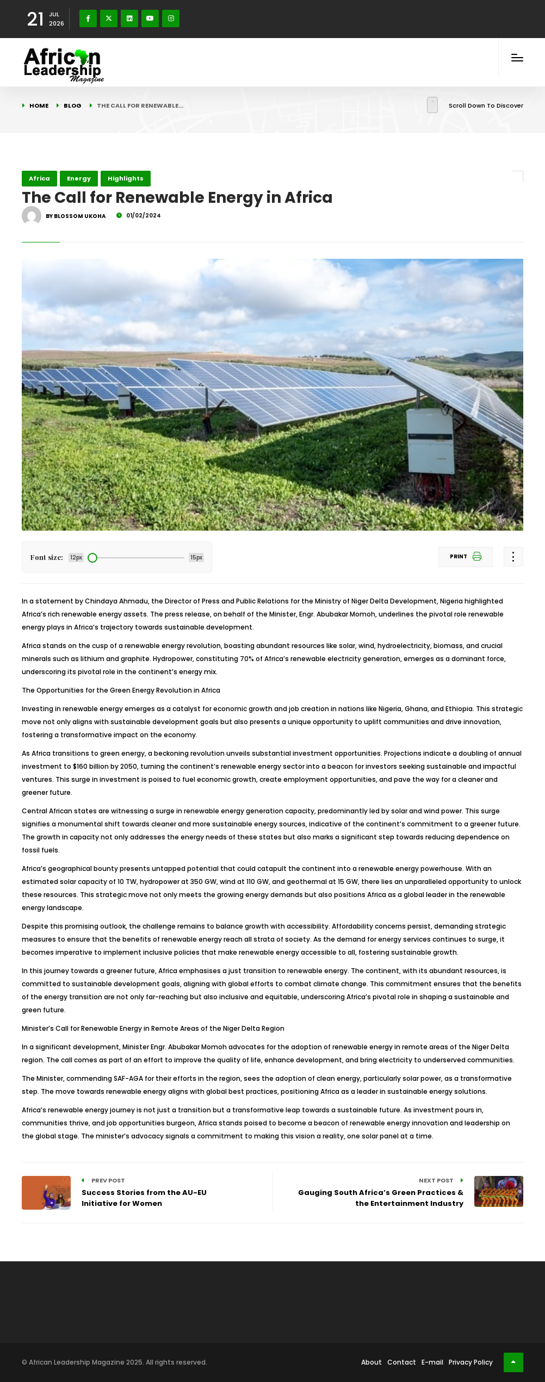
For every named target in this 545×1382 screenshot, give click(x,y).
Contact (401, 1362)
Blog (73, 105)
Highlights (126, 178)
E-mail (432, 1362)
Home (38, 105)
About (371, 1362)
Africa (39, 178)
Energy (79, 178)
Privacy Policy (471, 1362)
